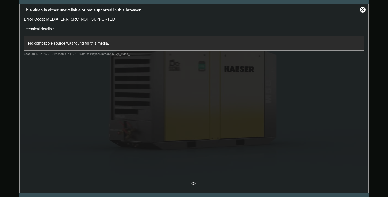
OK (194, 183)
